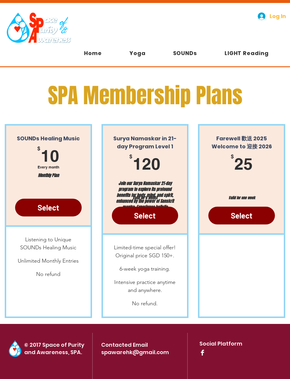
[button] (185, 53)
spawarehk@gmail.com (135, 352)
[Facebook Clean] (202, 353)
